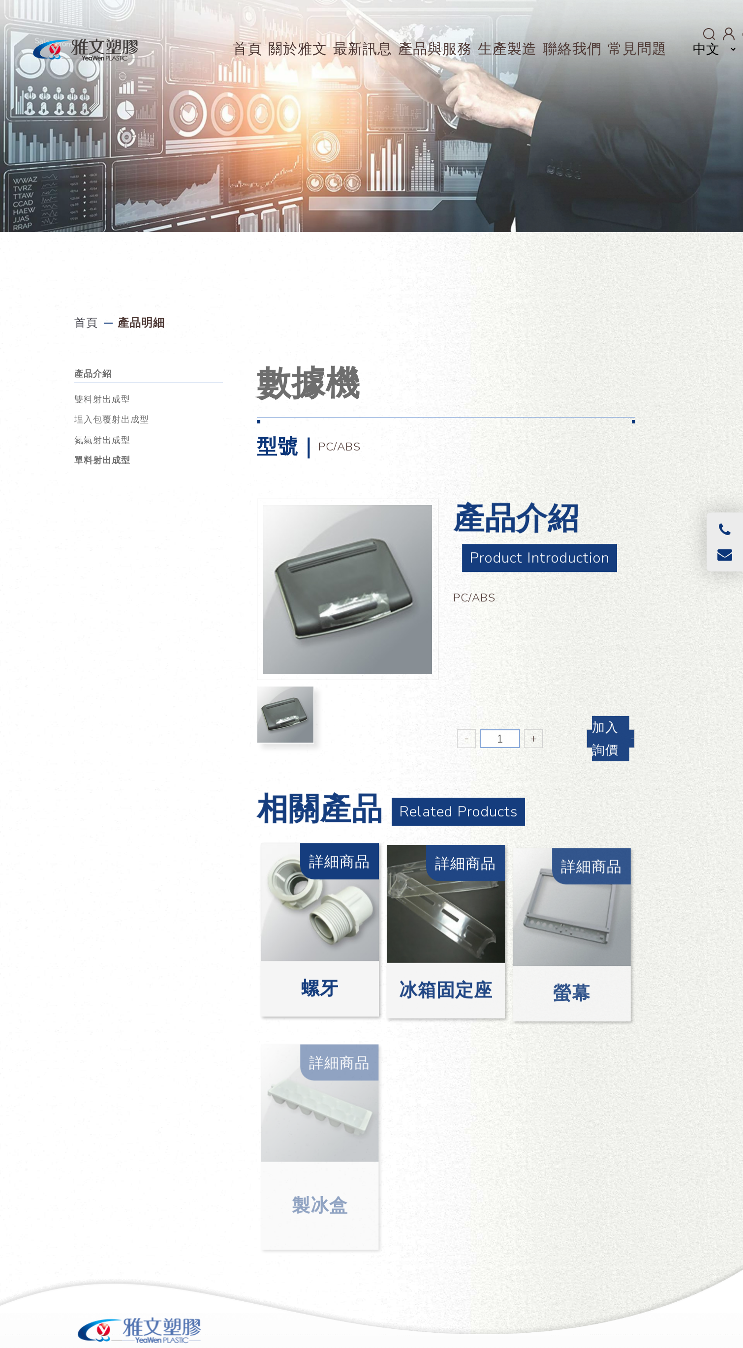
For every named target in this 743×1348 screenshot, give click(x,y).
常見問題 (637, 49)
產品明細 (141, 322)
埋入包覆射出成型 (111, 419)
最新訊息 (362, 49)
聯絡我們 (572, 49)
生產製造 (507, 49)
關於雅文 (297, 49)
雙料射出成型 (102, 399)
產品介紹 (93, 374)
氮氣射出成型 (102, 440)
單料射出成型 (102, 460)
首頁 (247, 49)
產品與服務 (435, 49)
